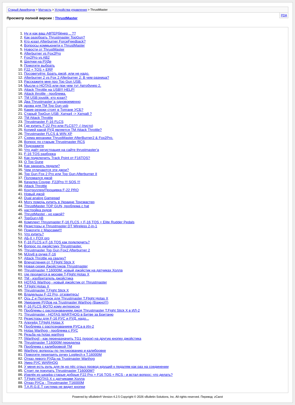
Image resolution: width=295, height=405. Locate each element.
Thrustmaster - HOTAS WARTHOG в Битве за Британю (68, 314)
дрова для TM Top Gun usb (46, 106)
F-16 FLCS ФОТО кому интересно (52, 306)
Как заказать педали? (42, 166)
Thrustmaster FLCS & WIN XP (48, 134)
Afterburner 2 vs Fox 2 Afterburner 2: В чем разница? (66, 77)
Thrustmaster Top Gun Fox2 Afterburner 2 (57, 250)
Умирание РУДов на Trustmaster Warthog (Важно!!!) (66, 302)
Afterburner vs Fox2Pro (42, 53)
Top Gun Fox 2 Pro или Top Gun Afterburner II (60, 174)
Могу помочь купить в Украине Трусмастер (59, 202)
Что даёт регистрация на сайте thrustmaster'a (61, 150)
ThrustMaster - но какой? (44, 214)
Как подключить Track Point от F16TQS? (57, 158)
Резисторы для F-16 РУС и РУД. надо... (56, 318)
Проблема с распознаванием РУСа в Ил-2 (59, 326)
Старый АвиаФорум (21, 9)
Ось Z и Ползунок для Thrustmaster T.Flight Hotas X (66, 298)
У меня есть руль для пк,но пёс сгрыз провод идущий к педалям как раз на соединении (96, 367)
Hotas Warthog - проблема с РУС (51, 330)
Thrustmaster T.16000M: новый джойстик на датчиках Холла (73, 270)
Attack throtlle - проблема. (45, 94)
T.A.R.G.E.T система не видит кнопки (54, 387)
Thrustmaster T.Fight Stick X (46, 290)
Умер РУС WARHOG (41, 363)
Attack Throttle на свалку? (45, 258)
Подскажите (34, 146)
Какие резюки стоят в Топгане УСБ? (53, 110)
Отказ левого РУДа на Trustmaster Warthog (59, 359)
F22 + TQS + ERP (38, 69)
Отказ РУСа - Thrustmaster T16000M (54, 383)
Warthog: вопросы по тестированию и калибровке (65, 351)
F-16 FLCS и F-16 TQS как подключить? (57, 242)
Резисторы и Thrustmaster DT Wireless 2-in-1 (60, 226)
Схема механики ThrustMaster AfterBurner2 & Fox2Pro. (68, 138)
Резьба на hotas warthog (44, 334)
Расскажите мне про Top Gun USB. (53, 82)
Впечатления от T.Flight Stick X (49, 262)
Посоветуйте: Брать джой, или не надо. (56, 73)
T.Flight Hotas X (36, 286)
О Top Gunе (33, 162)
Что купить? (34, 234)
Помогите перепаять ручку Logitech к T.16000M (63, 355)
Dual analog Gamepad (42, 198)
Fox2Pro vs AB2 (37, 57)
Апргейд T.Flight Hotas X (44, 322)
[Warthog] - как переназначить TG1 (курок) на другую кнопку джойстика (82, 338)
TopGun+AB (33, 218)
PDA (284, 15)
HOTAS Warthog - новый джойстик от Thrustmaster (65, 282)
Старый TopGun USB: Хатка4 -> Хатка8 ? (58, 114)
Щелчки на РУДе (37, 61)
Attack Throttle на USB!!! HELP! (49, 90)
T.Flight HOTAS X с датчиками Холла (54, 379)
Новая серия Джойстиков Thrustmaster (56, 266)
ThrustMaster (66, 18)
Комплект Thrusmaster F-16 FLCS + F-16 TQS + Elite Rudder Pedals (79, 222)
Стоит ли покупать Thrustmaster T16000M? (59, 371)
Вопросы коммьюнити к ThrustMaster (54, 45)
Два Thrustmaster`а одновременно (52, 102)
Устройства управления (71, 9)
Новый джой (34, 194)
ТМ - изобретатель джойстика (48, 278)
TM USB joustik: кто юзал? (45, 98)
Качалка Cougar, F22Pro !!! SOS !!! (52, 182)
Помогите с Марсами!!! (43, 230)
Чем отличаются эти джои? (46, 170)
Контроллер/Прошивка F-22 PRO (51, 190)
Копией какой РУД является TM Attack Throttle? (63, 130)
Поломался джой (38, 178)
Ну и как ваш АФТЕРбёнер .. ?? (50, 33)
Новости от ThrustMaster (44, 49)
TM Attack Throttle (38, 118)
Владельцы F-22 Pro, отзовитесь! (51, 294)
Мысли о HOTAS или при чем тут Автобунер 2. (62, 86)
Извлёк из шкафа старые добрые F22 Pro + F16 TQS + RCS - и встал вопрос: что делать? (98, 375)
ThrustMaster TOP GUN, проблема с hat (56, 206)
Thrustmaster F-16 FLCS (43, 122)
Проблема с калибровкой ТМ (48, 347)
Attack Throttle (35, 186)
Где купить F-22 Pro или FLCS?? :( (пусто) (58, 126)
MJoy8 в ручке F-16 (40, 254)
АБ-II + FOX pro (36, 238)
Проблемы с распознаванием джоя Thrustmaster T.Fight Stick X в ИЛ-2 (82, 310)
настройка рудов (38, 210)
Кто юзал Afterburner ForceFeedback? (55, 41)
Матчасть (45, 9)
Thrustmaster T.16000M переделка (52, 342)
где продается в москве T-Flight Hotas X (56, 274)
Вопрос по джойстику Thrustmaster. (53, 246)
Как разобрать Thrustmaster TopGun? (54, 37)
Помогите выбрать (39, 65)
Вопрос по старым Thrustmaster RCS (54, 142)
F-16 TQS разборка (40, 154)
